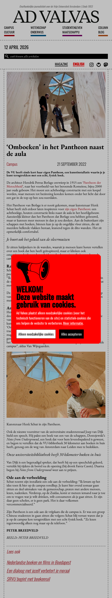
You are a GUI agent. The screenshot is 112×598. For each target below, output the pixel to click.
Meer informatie (73, 323)
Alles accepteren (71, 334)
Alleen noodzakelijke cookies (36, 334)
